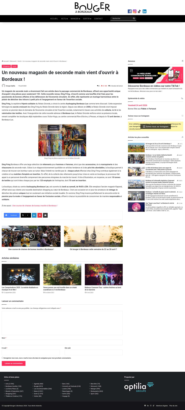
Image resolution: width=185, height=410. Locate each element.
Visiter (36, 396)
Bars (63, 384)
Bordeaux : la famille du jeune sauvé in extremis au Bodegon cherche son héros (161, 192)
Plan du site (173, 406)
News (36, 391)
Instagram (135, 11)
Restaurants (95, 391)
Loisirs (64, 389)
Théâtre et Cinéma (12, 396)
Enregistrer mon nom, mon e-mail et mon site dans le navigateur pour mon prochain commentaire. (37, 358)
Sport (92, 394)
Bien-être (94, 384)
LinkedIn (144, 11)
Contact (98, 19)
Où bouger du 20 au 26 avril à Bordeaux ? (159, 144)
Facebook (130, 11)
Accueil (54, 19)
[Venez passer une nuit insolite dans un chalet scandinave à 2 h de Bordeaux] (62, 274)
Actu (63, 19)
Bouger (36, 386)
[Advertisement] (92, 42)
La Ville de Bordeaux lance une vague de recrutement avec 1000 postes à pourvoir (159, 168)
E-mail (4, 348)
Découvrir (13, 61)
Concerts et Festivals (69, 386)
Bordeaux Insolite (11, 386)
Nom (4, 338)
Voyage (64, 396)
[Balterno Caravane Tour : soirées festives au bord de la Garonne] (104, 274)
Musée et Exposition (12, 391)
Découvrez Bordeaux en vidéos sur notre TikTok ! (153, 86)
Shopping (6, 66)
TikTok (139, 11)
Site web (68, 348)
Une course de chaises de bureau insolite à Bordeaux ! (35, 206)
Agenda (36, 384)
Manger (74, 19)
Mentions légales (162, 406)
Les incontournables (41, 389)
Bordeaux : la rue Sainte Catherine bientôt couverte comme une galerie (159, 156)
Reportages (66, 391)
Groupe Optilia (10, 86)
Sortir (86, 19)
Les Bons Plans (11, 389)
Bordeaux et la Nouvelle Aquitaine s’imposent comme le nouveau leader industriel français (160, 181)
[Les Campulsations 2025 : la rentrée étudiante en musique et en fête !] (21, 274)
